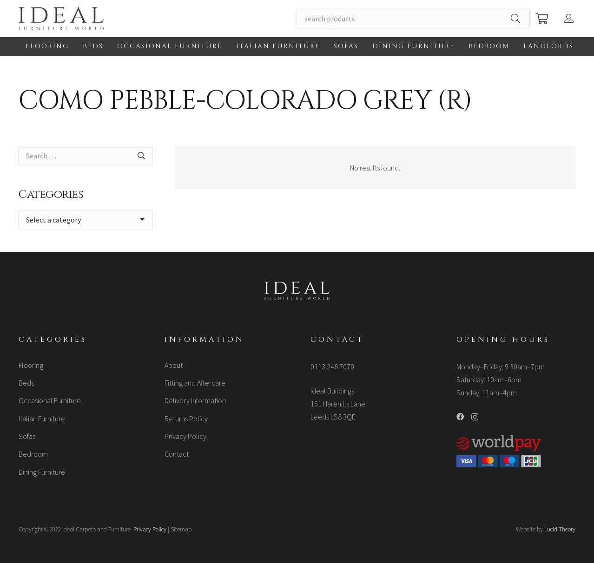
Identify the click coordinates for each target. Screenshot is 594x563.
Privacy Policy (185, 436)
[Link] (61, 18)
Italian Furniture (42, 418)
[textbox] (53, 219)
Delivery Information (195, 400)
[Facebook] (460, 416)
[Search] (515, 18)
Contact (177, 453)
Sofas (27, 436)
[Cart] (541, 18)
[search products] (413, 18)
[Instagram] (474, 417)
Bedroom (33, 453)
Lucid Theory (559, 529)
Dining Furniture (42, 472)
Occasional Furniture (50, 400)
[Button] (569, 18)
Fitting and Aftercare (195, 382)
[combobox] (85, 219)
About (174, 365)
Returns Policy (186, 418)
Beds (26, 382)
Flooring (31, 365)
